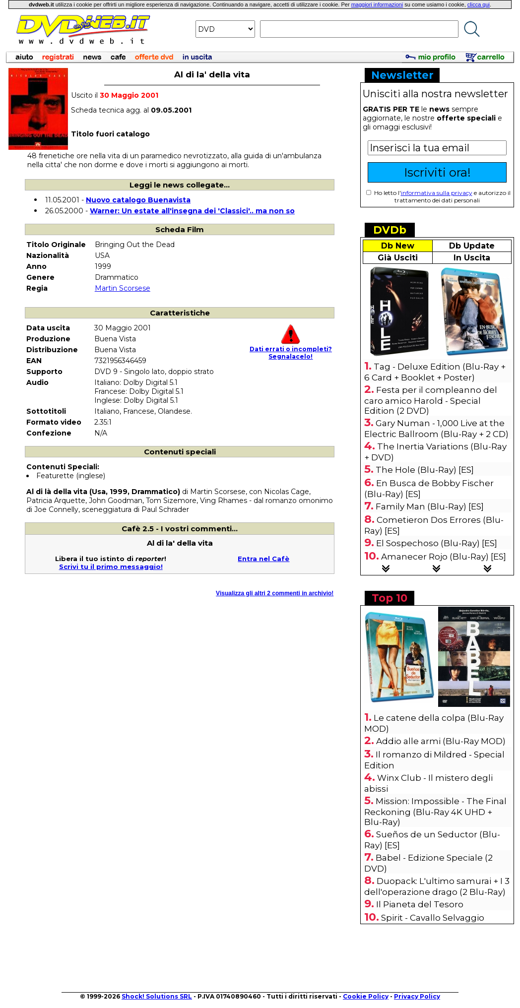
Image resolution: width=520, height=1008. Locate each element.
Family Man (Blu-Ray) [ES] (430, 506)
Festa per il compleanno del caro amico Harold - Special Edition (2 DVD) (430, 400)
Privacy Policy (417, 996)
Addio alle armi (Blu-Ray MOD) (441, 741)
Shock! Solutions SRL (157, 996)
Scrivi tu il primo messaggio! (111, 566)
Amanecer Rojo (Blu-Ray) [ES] (443, 557)
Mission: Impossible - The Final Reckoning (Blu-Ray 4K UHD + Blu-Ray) (435, 811)
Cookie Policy (366, 996)
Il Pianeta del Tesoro (419, 904)
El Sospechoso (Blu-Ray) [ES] (436, 543)
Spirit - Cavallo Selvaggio (432, 918)
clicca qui (478, 4)
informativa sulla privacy (436, 192)
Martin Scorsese (122, 288)
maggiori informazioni (377, 4)
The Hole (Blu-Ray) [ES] (425, 470)
